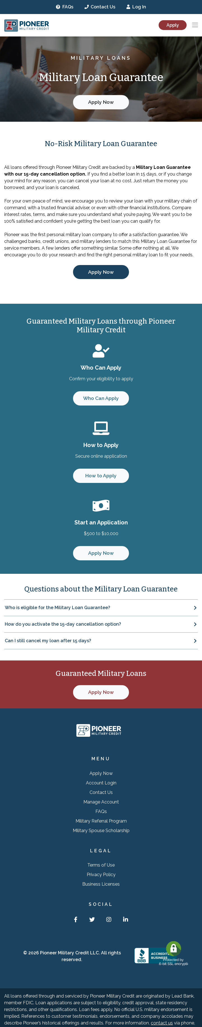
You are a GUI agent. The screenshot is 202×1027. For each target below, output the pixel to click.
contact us (162, 1023)
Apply (172, 25)
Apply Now (101, 102)
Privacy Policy (101, 874)
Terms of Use (101, 865)
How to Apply (101, 475)
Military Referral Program (101, 821)
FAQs (64, 7)
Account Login (101, 783)
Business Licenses (101, 884)
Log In (136, 7)
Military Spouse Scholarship (101, 830)
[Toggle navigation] (195, 25)
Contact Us (100, 7)
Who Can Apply (101, 398)
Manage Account (101, 802)
